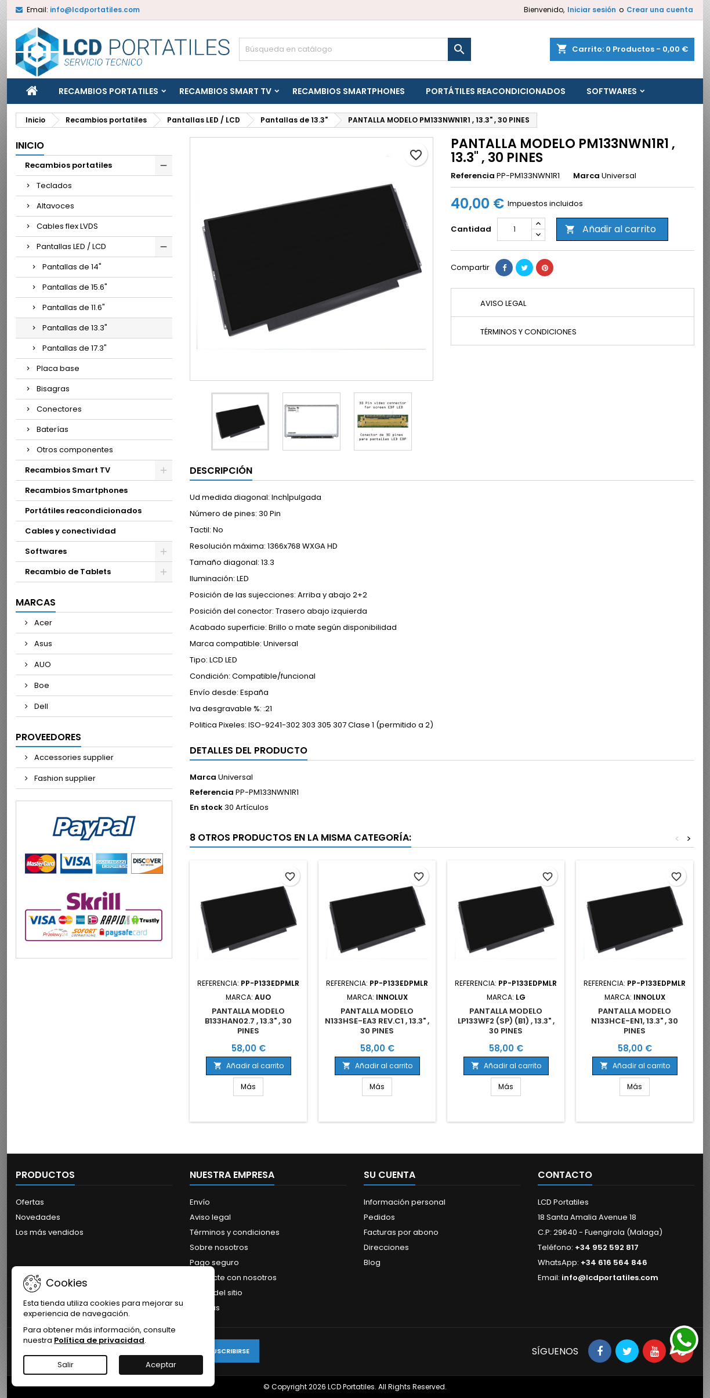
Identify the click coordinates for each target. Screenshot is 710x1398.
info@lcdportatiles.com (95, 10)
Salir (65, 1364)
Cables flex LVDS (67, 226)
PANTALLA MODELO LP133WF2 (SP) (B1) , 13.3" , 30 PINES (506, 1021)
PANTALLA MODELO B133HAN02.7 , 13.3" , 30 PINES (248, 1021)
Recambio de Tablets (68, 571)
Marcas (36, 602)
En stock (206, 807)
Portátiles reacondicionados (496, 91)
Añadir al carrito (610, 229)
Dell (40, 706)
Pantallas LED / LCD (71, 246)
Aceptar (161, 1364)
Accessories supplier (73, 757)
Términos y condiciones (235, 1232)
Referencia (473, 176)
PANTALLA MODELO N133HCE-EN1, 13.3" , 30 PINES (634, 1021)
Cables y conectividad (70, 530)
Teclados (54, 185)
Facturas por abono (401, 1232)
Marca (586, 176)
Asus (42, 643)
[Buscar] (355, 49)
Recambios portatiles (108, 91)
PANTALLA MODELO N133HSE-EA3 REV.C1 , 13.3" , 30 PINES (377, 1021)
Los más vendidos (50, 1232)
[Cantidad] (514, 229)
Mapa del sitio (216, 1292)
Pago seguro (214, 1262)
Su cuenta (389, 1174)
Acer (42, 622)
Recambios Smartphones (348, 91)
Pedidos (379, 1217)
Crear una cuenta (659, 10)
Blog (372, 1262)
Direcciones (386, 1247)
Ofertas (30, 1202)
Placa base (58, 368)
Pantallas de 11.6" (73, 307)
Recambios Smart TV (225, 91)
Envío (200, 1202)
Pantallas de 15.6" (74, 287)
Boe (40, 685)
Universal (235, 777)
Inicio (30, 145)
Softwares (611, 91)
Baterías (52, 429)
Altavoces (55, 205)
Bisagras (53, 388)
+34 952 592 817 (607, 1247)
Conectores (59, 409)
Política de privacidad (99, 1340)
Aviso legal (210, 1217)
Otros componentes (75, 449)
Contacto (565, 1174)
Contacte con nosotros (233, 1277)
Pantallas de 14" (72, 266)
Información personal (404, 1202)
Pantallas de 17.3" (74, 348)
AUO (41, 664)
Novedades (38, 1217)
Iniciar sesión (591, 10)
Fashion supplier (64, 778)
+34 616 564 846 (614, 1262)
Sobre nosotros (219, 1247)
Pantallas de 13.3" (74, 327)
